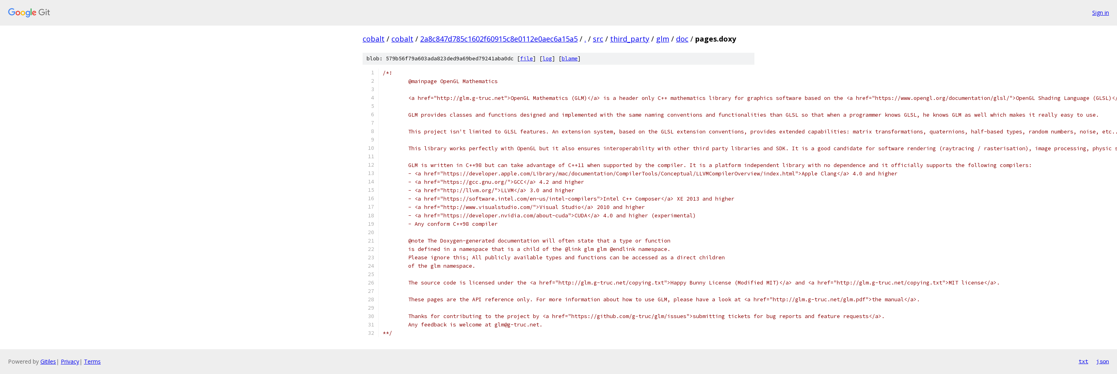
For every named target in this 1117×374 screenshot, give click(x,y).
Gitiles (48, 361)
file (526, 58)
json (1102, 361)
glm (662, 39)
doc (682, 39)
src (598, 39)
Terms (92, 361)
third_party (629, 39)
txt (1083, 361)
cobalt (374, 39)
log (547, 58)
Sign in (1100, 12)
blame (570, 58)
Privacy (70, 361)
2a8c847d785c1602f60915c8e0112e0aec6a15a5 (499, 39)
